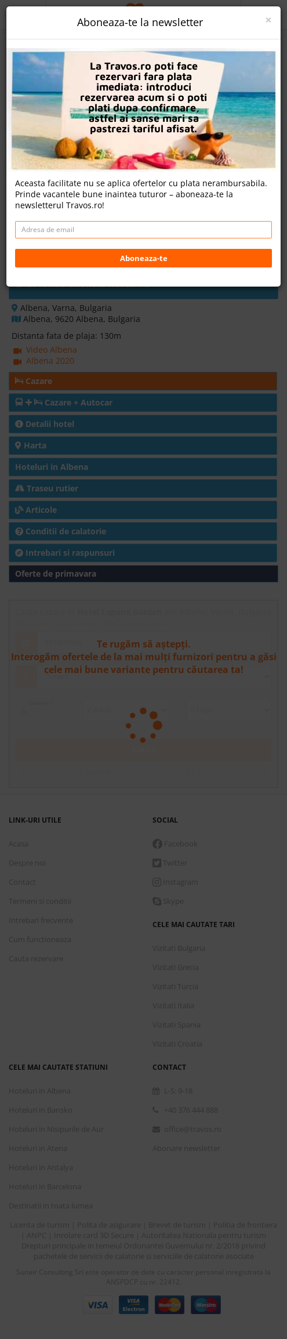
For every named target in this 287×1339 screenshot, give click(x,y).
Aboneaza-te (144, 258)
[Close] (268, 20)
